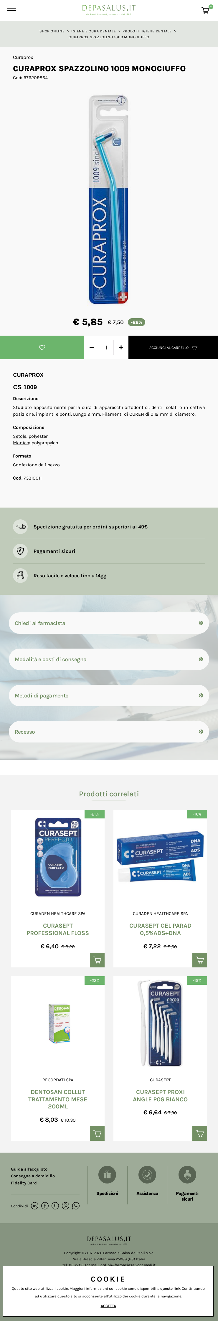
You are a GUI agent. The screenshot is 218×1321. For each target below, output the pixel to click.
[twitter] (55, 1206)
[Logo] (109, 8)
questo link (170, 1288)
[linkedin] (34, 1206)
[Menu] (11, 10)
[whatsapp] (76, 1206)
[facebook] (45, 1206)
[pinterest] (65, 1206)
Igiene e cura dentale (93, 31)
